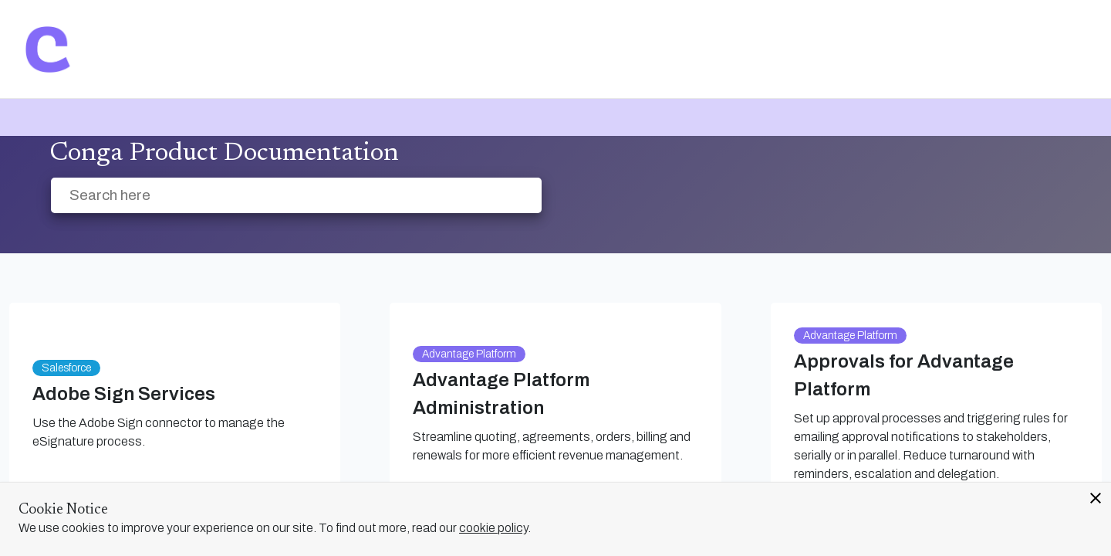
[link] (48, 49)
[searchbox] (513, 195)
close (1095, 498)
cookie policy (493, 527)
